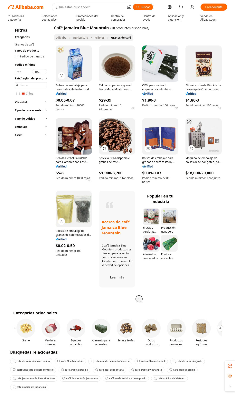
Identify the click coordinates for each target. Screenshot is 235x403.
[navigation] (29, 164)
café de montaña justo (187, 361)
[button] (129, 7)
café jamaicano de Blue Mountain (34, 378)
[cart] (181, 7)
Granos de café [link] (121, 37)
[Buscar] (143, 7)
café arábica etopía (182, 369)
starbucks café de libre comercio (33, 369)
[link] (230, 366)
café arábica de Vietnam (169, 378)
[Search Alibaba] (90, 7)
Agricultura (80, 37)
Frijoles (99, 37)
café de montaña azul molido (31, 361)
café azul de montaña (109, 369)
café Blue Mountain (70, 361)
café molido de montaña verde (110, 361)
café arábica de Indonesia (29, 387)
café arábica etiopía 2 (151, 361)
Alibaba (61, 37)
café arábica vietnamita (146, 369)
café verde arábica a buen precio (125, 378)
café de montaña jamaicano (80, 378)
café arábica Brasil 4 (74, 369)
